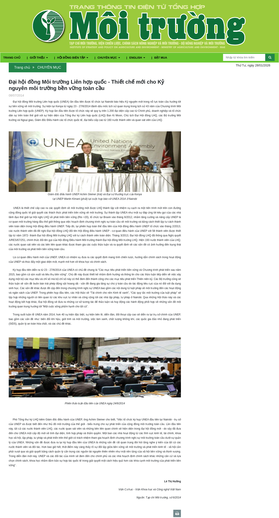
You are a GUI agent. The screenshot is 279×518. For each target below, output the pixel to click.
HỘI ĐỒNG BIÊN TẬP (73, 57)
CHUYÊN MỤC (109, 57)
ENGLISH (137, 57)
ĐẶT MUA (160, 57)
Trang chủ (22, 67)
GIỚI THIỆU (39, 57)
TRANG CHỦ (12, 57)
